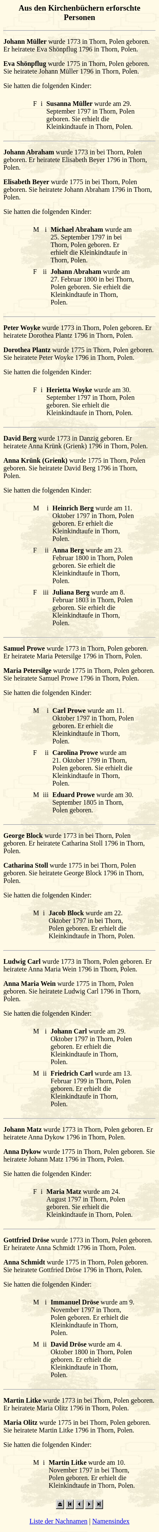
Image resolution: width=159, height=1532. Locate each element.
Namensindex (111, 1521)
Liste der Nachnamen (58, 1521)
